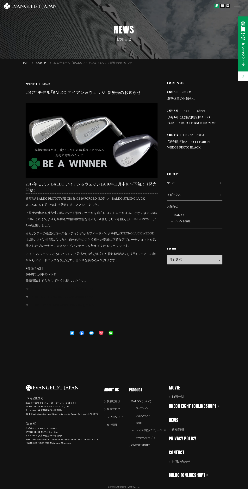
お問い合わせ (183, 460)
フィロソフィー (118, 413)
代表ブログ (115, 405)
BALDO (179, 224)
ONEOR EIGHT (142, 442)
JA (216, 6)
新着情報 (180, 429)
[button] (239, 6)
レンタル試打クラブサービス (153, 427)
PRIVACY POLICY (185, 438)
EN (222, 6)
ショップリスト (144, 411)
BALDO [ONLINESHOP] (191, 474)
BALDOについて (143, 396)
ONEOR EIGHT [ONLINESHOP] (196, 406)
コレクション (143, 403)
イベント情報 (182, 230)
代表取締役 (115, 396)
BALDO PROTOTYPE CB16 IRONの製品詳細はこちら (66, 297)
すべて (172, 188)
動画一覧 (180, 396)
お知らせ (173, 214)
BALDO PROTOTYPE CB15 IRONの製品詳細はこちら (66, 288)
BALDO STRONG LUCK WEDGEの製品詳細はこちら (65, 305)
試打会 (139, 419)
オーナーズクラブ (147, 434)
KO (227, 6)
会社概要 (113, 421)
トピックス (175, 201)
